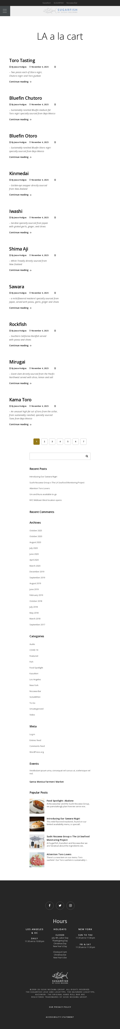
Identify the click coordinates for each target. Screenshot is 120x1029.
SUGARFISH (59, 3)
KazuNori (47, 3)
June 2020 (34, 554)
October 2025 (36, 530)
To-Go (32, 703)
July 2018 (34, 606)
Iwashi (15, 211)
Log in (32, 734)
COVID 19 (34, 650)
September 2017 (37, 624)
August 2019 (35, 583)
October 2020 (36, 536)
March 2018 (35, 618)
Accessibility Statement (60, 1017)
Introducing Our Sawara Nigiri (43, 476)
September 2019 (37, 577)
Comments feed (37, 746)
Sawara (16, 287)
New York (34, 685)
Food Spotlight (36, 667)
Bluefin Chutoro (25, 98)
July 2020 (34, 548)
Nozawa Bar (72, 3)
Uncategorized (36, 708)
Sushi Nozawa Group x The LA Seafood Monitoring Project (57, 482)
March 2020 (35, 565)
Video (32, 714)
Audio (32, 644)
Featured (34, 655)
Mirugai (17, 362)
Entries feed (35, 740)
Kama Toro (20, 400)
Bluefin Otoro (23, 136)
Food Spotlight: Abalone (60, 800)
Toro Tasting (22, 60)
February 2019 (36, 595)
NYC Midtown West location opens (46, 500)
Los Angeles (35, 679)
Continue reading (20, 82)
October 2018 (36, 601)
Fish (31, 661)
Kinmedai (19, 173)
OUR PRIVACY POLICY (60, 1007)
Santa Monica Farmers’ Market (47, 781)
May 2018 (34, 612)
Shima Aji (18, 249)
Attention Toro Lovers (40, 488)
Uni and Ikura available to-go (43, 494)
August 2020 (35, 542)
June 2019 (34, 589)
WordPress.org (37, 752)
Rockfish (18, 324)
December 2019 (37, 571)
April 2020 (34, 559)
